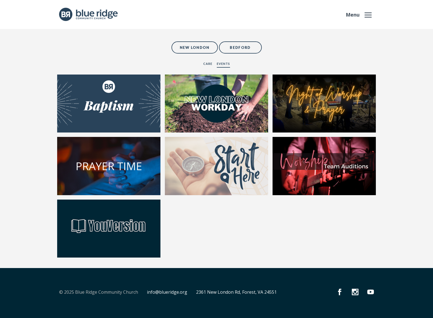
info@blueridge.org (167, 292)
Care (207, 63)
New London (195, 47)
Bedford (240, 47)
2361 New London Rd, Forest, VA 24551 (236, 292)
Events (223, 63)
